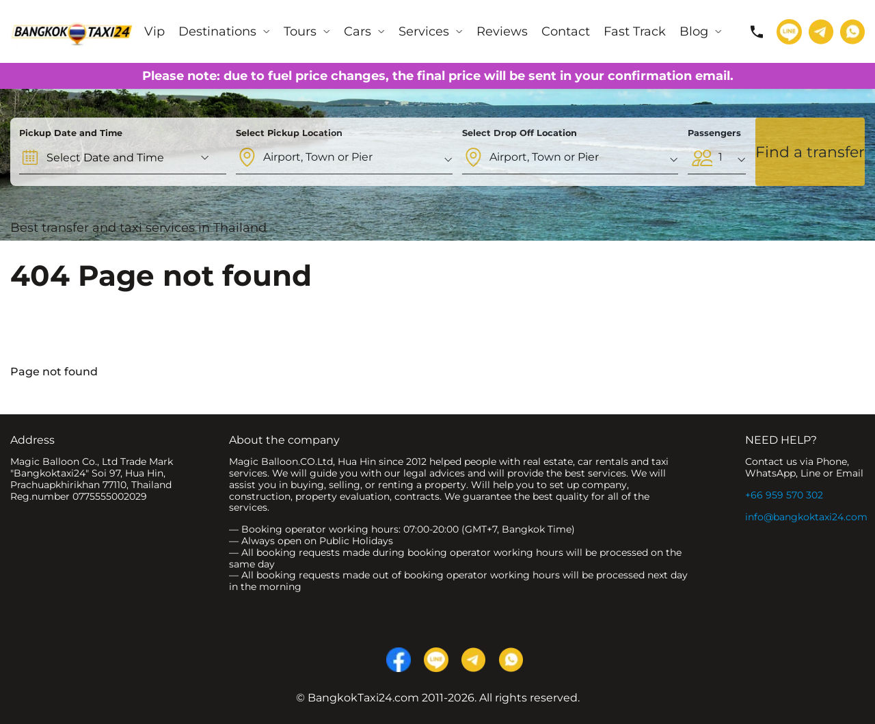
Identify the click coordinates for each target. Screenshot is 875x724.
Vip (154, 31)
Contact (565, 31)
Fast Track (635, 31)
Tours (300, 31)
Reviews (502, 31)
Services (424, 31)
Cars (357, 31)
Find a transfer (810, 152)
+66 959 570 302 (784, 495)
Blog (693, 31)
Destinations (217, 31)
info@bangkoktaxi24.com (806, 517)
